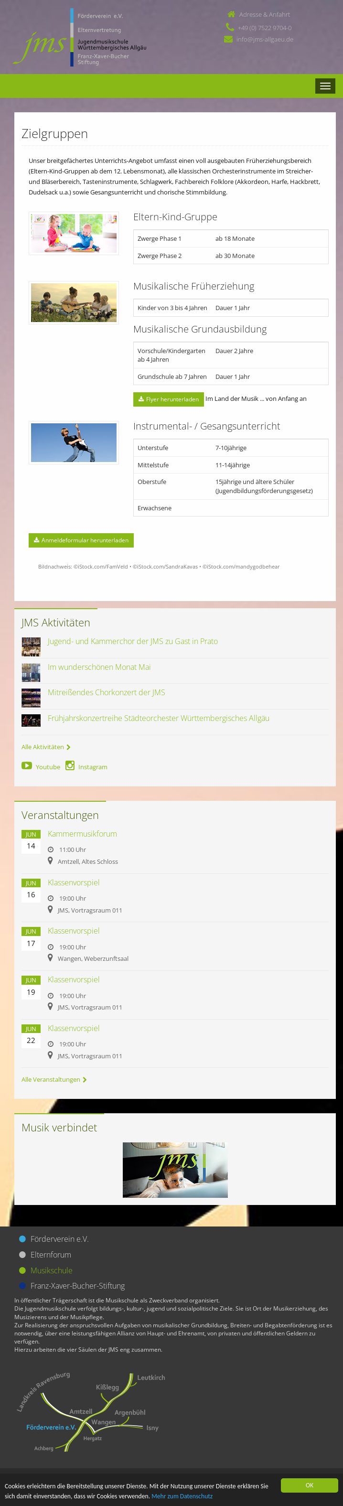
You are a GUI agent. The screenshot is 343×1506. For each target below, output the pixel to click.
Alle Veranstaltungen (54, 1079)
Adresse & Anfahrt (264, 14)
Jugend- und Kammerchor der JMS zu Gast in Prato (133, 641)
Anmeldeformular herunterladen (81, 540)
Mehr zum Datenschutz (182, 1497)
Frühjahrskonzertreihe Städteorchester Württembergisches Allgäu (158, 718)
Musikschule (52, 1270)
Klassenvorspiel (74, 882)
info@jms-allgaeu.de (264, 39)
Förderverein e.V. (60, 1239)
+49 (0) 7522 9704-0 (264, 27)
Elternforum (51, 1254)
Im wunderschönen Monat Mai (99, 667)
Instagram (86, 767)
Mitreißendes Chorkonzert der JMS (106, 692)
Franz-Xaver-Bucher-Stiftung (78, 1285)
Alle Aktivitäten (46, 746)
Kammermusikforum (82, 833)
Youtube (40, 767)
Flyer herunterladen (169, 399)
